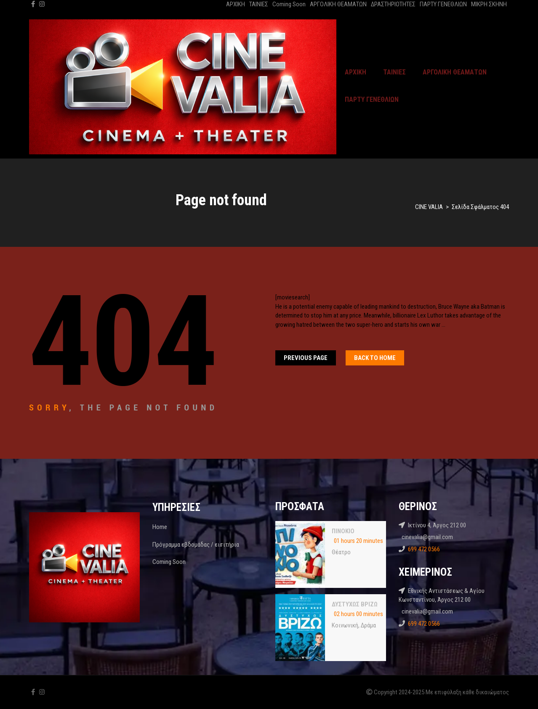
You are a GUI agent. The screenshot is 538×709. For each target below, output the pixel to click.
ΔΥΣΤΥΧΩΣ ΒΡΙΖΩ (355, 604)
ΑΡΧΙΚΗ (235, 4)
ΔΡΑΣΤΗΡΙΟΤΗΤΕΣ (393, 4)
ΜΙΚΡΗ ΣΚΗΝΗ (489, 4)
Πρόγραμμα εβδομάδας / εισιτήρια (195, 544)
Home (159, 527)
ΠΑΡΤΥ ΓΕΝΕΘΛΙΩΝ (443, 4)
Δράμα (368, 625)
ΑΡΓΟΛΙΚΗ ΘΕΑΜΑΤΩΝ (338, 4)
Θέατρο (341, 552)
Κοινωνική (345, 625)
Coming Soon (289, 4)
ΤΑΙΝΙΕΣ (258, 4)
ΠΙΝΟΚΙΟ (343, 531)
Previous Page (306, 358)
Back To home (375, 358)
